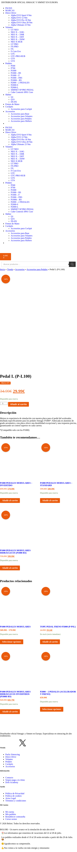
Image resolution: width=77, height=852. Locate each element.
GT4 (13, 61)
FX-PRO (14, 46)
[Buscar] (72, 264)
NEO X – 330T (17, 37)
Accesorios (10, 111)
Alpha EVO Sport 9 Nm (21, 15)
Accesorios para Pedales (21, 119)
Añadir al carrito (18, 404)
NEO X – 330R (17, 34)
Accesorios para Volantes (21, 116)
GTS (13, 58)
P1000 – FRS (16, 78)
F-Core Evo (16, 51)
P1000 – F (15, 75)
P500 (13, 66)
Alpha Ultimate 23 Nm (21, 25)
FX (12, 49)
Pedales (8, 63)
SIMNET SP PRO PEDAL (22, 90)
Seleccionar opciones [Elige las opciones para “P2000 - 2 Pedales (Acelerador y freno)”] (51, 709)
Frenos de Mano (12, 104)
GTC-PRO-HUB (18, 56)
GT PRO (14, 44)
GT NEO (15, 30)
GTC (13, 54)
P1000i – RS (16, 80)
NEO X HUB (16, 42)
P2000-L (14, 87)
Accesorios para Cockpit (21, 109)
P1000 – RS (16, 73)
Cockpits (9, 106)
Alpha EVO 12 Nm (19, 18)
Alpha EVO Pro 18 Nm (21, 20)
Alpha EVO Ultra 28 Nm (21, 22)
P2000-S (14, 85)
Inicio (2, 269)
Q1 (12, 97)
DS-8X (14, 102)
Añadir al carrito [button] (10, 500)
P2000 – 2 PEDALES (20, 82)
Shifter (8, 94)
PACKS (8, 8)
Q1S (13, 99)
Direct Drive (10, 13)
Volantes (9, 27)
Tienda (10, 269)
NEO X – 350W (18, 39)
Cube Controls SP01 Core (22, 92)
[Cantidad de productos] (4, 402)
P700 (13, 68)
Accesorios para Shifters (21, 121)
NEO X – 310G (17, 32)
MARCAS (10, 10)
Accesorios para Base (20, 114)
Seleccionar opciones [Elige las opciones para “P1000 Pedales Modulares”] (11, 641)
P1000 (13, 70)
